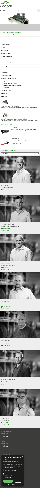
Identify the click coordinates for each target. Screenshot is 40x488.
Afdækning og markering (7, 90)
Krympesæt (6, 81)
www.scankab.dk (5, 438)
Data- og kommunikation (8, 62)
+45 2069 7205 (5, 424)
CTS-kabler (4, 47)
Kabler (4, 32)
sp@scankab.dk (5, 422)
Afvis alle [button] (18, 481)
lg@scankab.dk (5, 267)
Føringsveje (4, 96)
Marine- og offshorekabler (8, 66)
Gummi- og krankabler (7, 56)
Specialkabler (5, 72)
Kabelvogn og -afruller (7, 75)
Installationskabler (6, 41)
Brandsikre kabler (6, 44)
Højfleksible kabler (6, 53)
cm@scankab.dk (5, 306)
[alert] (12, 470)
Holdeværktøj (6, 87)
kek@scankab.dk (5, 345)
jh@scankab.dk (5, 189)
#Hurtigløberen (5, 38)
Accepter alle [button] (8, 481)
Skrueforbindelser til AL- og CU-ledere (12, 85)
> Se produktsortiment (6, 109)
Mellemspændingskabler (7, 69)
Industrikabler (5, 50)
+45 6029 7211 (5, 385)
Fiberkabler (4, 93)
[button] (12, 484)
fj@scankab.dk (5, 384)
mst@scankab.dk (5, 228)
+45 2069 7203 (5, 347)
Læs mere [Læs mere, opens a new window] (11, 467)
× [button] (22, 456)
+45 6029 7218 (5, 269)
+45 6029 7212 (5, 191)
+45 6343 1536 (5, 308)
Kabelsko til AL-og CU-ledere (10, 83)
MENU (2, 10)
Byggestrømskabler (6, 59)
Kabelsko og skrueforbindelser (14, 32)
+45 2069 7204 (5, 230)
